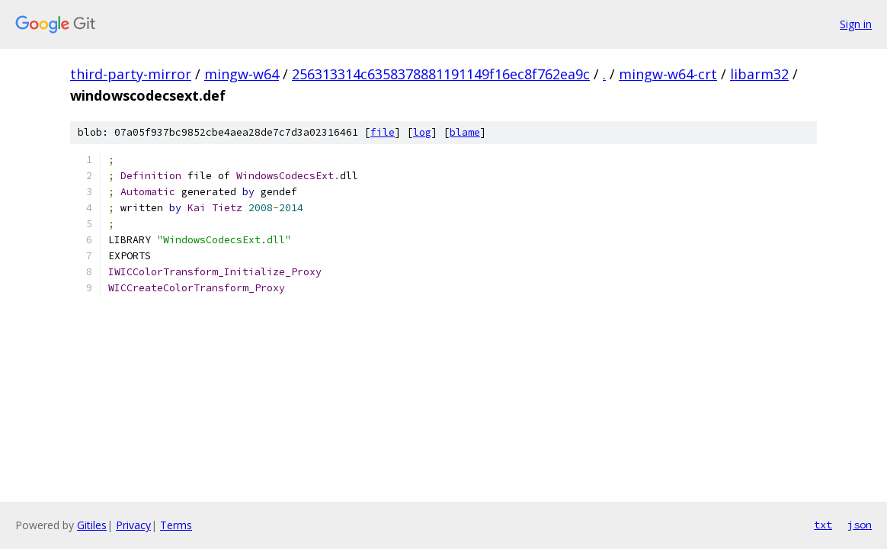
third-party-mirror (130, 74)
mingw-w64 (241, 74)
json (859, 524)
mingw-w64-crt (668, 74)
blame (465, 132)
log (422, 132)
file (382, 132)
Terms (176, 525)
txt (823, 524)
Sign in (856, 24)
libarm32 (759, 74)
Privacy (133, 525)
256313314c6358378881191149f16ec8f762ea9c (441, 74)
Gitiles (92, 525)
